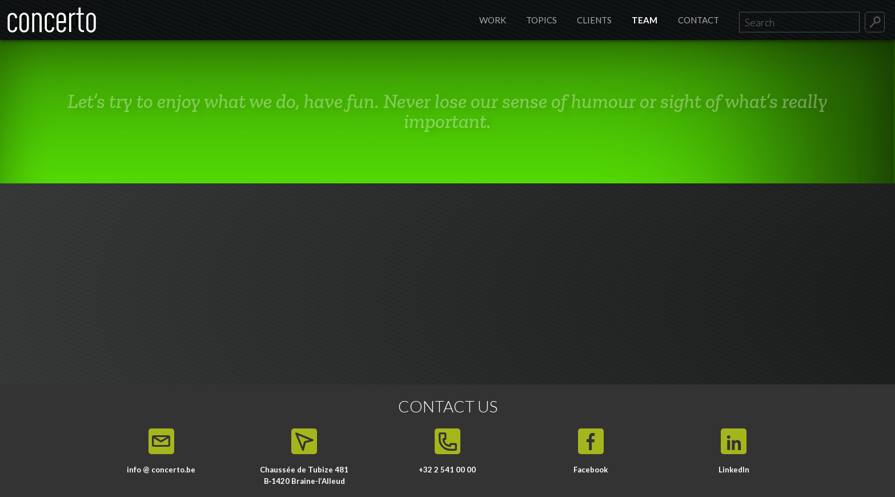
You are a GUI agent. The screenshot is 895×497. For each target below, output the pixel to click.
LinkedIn (734, 469)
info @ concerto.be (161, 469)
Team (644, 20)
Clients (594, 20)
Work (492, 20)
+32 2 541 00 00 (447, 469)
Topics (541, 20)
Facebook (590, 469)
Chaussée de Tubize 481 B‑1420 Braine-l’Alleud (304, 475)
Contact (698, 20)
